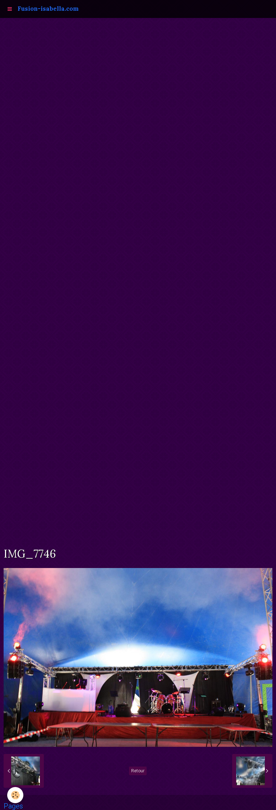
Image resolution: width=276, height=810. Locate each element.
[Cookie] (15, 795)
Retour (137, 770)
